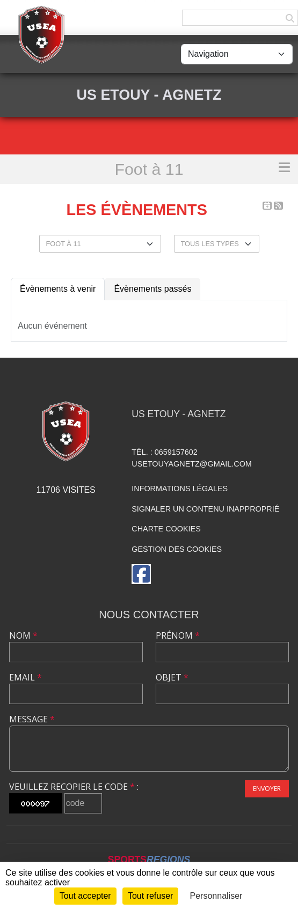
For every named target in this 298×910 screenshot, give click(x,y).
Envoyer (267, 788)
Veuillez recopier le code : (74, 787)
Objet (172, 677)
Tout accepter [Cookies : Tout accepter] (85, 895)
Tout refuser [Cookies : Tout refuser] (150, 895)
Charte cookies (166, 528)
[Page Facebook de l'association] (141, 574)
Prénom (178, 635)
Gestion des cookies (177, 549)
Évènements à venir (58, 288)
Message (32, 719)
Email (25, 677)
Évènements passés (152, 288)
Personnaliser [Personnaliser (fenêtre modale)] (216, 895)
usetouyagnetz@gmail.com (192, 464)
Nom (23, 635)
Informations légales (180, 488)
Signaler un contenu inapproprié (205, 509)
